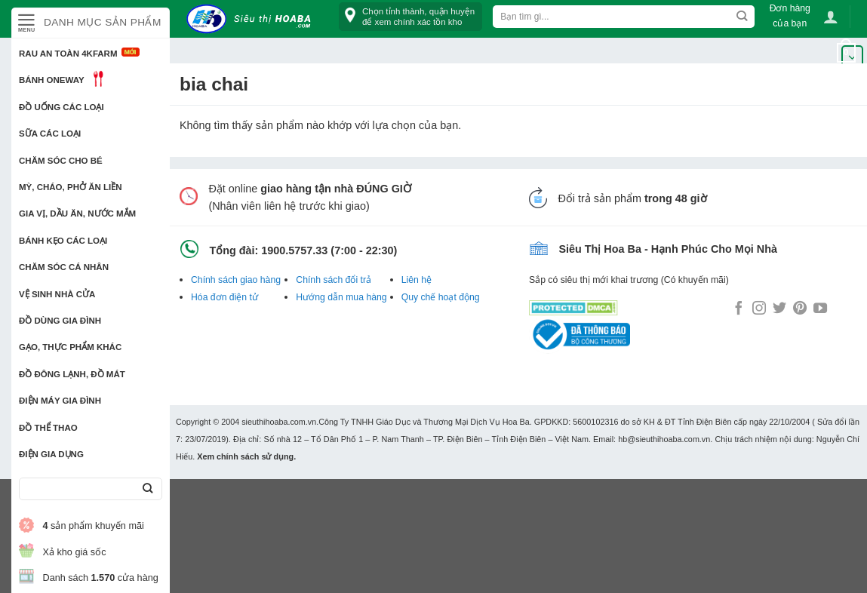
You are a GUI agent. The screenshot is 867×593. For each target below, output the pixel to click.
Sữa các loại (50, 133)
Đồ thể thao (48, 427)
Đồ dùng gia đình (60, 320)
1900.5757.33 (294, 250)
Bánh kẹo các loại (63, 240)
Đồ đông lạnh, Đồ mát (72, 374)
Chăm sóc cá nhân (64, 267)
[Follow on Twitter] (779, 309)
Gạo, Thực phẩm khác (70, 347)
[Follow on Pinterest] (800, 309)
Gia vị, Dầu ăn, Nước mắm (77, 213)
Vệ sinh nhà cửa (57, 294)
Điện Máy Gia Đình (60, 400)
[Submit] (147, 489)
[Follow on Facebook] (739, 309)
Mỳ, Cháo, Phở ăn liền (70, 187)
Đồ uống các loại (61, 107)
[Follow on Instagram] (759, 309)
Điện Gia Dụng (51, 454)
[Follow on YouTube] (820, 309)
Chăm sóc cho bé (61, 160)
